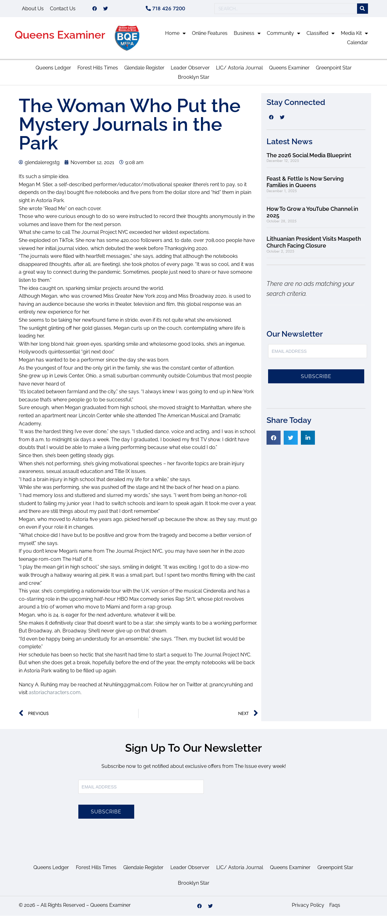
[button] (274, 440)
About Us (33, 9)
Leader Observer (190, 70)
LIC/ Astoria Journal (239, 70)
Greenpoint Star (334, 70)
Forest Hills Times (97, 70)
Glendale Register (144, 70)
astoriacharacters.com (55, 695)
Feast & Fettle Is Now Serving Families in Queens (305, 184)
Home (175, 35)
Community (283, 35)
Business (247, 35)
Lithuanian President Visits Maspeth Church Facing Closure (314, 244)
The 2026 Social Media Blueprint (309, 157)
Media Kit (354, 35)
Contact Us (63, 9)
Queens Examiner (60, 37)
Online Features (210, 35)
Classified (320, 35)
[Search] (362, 10)
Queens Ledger (53, 70)
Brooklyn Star (193, 79)
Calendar (357, 45)
